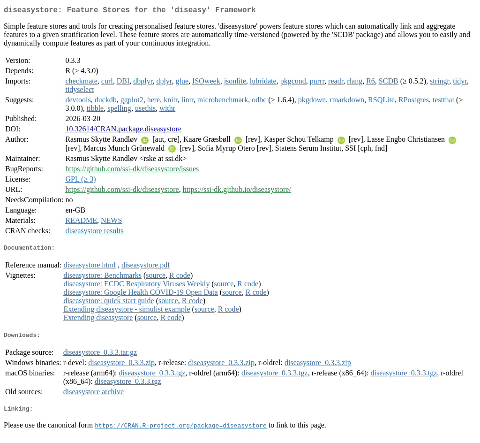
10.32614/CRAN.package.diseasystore (123, 131)
